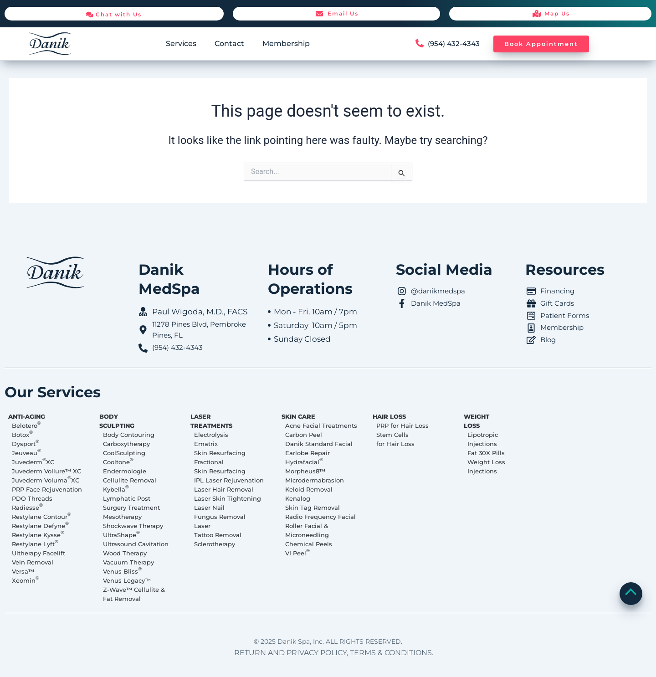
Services (181, 43)
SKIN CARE (298, 416)
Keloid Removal (309, 489)
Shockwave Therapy (133, 525)
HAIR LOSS (389, 416)
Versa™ (23, 571)
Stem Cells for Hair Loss (395, 439)
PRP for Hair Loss (402, 425)
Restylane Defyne (40, 525)
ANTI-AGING (26, 416)
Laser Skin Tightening (227, 498)
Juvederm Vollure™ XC (46, 471)
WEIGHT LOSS (476, 421)
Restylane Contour (41, 516)
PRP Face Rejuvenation (47, 489)
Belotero (26, 425)
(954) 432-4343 (455, 43)
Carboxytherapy (126, 443)
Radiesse (27, 507)
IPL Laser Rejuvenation (229, 480)
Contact (229, 43)
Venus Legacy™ (127, 580)
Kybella (116, 489)
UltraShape (121, 534)
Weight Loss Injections (486, 466)
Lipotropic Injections (482, 439)
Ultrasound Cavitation (136, 544)
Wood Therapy (125, 553)
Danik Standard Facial (319, 443)
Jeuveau (26, 452)
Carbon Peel (303, 434)
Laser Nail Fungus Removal (220, 512)
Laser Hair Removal (223, 489)
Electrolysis (211, 434)
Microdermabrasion (314, 480)
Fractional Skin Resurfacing (220, 466)
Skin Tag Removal (312, 507)
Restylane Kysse (38, 534)
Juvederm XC (33, 461)
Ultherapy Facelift (38, 553)
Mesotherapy (122, 516)
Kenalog (297, 498)
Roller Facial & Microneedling (307, 530)
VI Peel (297, 553)
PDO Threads (32, 498)
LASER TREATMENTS (211, 421)
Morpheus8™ (305, 471)
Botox (22, 434)
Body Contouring (128, 434)
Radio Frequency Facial (320, 516)
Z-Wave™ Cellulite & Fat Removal (134, 594)
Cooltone (118, 461)
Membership (286, 43)
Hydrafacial (304, 461)
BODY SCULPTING (116, 421)
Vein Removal (32, 562)
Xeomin (25, 580)
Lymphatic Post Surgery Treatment (131, 503)
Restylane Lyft (35, 543)
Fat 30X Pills (486, 452)
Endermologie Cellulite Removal (129, 475)
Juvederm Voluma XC (45, 480)
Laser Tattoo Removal (217, 530)
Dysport (25, 443)
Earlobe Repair (307, 452)
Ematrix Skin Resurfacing (220, 448)
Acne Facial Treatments (321, 425)
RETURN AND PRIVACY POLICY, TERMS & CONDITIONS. (333, 652)
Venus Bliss (122, 571)
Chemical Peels (308, 544)
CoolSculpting (124, 452)
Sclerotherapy (214, 544)
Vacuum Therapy (128, 562)
